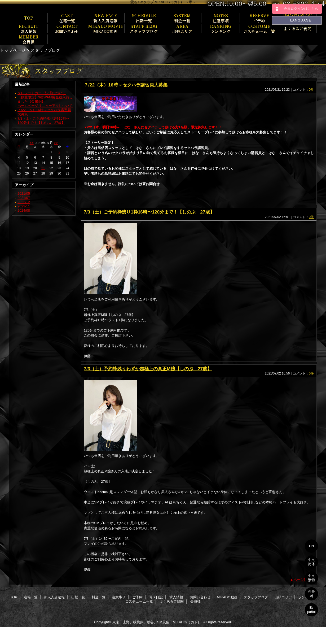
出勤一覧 (78, 597)
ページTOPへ (303, 580)
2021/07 (23, 198)
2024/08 (23, 210)
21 (43, 168)
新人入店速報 (54, 597)
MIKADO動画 (227, 597)
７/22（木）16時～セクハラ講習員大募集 (126, 85)
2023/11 (23, 206)
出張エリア (283, 597)
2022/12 (23, 202)
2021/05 (23, 193)
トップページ (12, 50)
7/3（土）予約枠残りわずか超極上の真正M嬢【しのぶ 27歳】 (148, 368)
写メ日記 (156, 597)
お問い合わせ (200, 597)
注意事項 (119, 597)
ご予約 (137, 597)
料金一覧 (98, 597)
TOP (28, 18)
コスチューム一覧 (139, 601)
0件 (311, 90)
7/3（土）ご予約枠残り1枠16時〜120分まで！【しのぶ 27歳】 (43, 120)
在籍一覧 (31, 597)
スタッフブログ (256, 597)
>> (56, 143)
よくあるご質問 (172, 601)
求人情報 (176, 597)
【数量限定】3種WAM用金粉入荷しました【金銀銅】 (45, 99)
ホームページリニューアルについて (45, 106)
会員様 (195, 601)
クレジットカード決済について (41, 93)
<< (31, 143)
